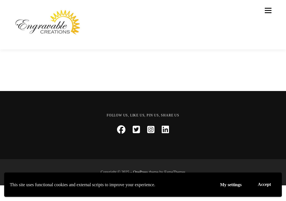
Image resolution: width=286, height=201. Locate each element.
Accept (264, 184)
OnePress (140, 172)
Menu (267, 10)
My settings (231, 184)
